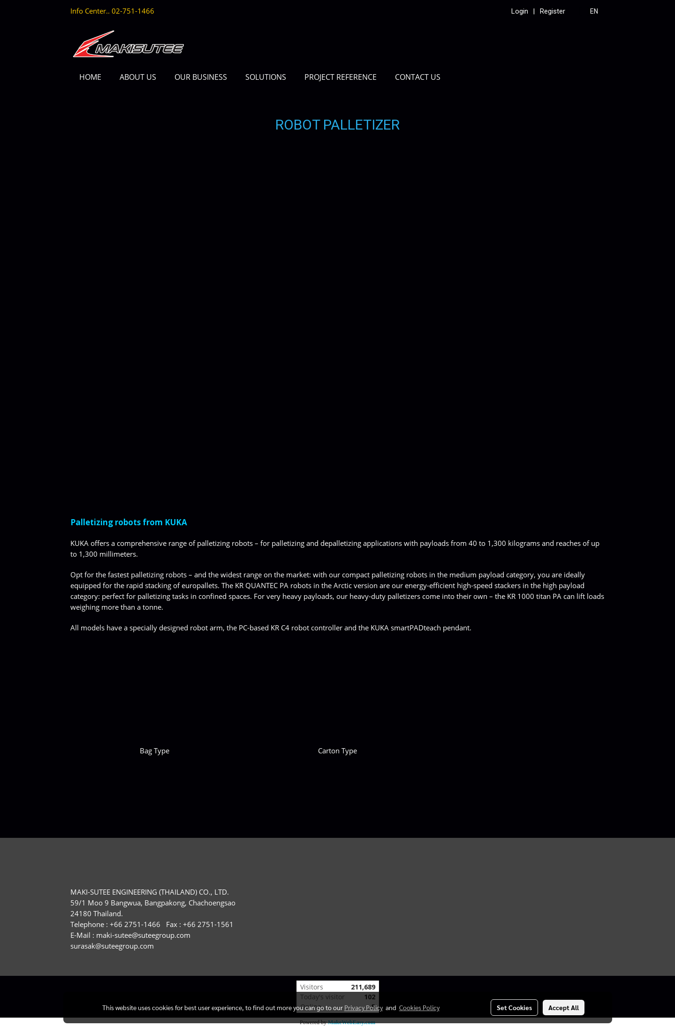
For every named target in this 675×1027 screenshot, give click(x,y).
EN (589, 11)
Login (519, 11)
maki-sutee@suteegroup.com (143, 935)
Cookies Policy (419, 1007)
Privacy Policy (363, 1007)
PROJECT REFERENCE (340, 77)
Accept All (563, 1007)
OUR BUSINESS (200, 77)
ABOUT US (138, 77)
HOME (90, 77)
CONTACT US (417, 77)
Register (552, 11)
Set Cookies (514, 1007)
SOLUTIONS (265, 77)
